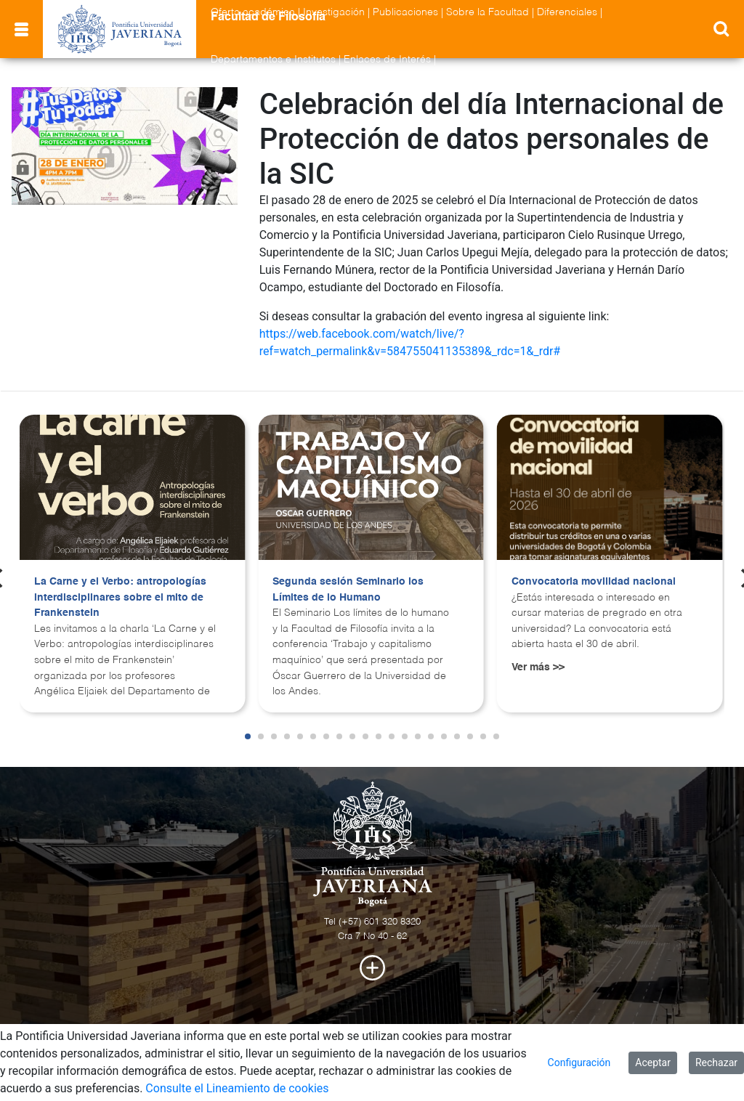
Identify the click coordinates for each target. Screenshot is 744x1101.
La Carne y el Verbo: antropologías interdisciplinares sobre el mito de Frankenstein (120, 597)
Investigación (334, 12)
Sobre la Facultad (487, 12)
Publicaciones (405, 12)
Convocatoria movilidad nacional (594, 582)
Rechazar (716, 1062)
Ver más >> (538, 667)
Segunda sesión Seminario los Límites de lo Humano (348, 590)
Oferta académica (253, 12)
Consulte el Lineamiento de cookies (236, 1088)
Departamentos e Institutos (273, 59)
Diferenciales (567, 12)
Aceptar (653, 1062)
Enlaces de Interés (387, 59)
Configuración (579, 1062)
